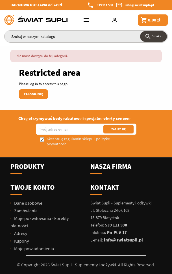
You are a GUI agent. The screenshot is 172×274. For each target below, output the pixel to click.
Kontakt (104, 187)
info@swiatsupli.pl (139, 5)
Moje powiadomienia (33, 248)
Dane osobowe (27, 203)
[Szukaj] (86, 36)
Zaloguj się (33, 94)
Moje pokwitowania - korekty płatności (39, 221)
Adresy (20, 233)
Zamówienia (25, 210)
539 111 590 (105, 5)
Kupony (21, 241)
